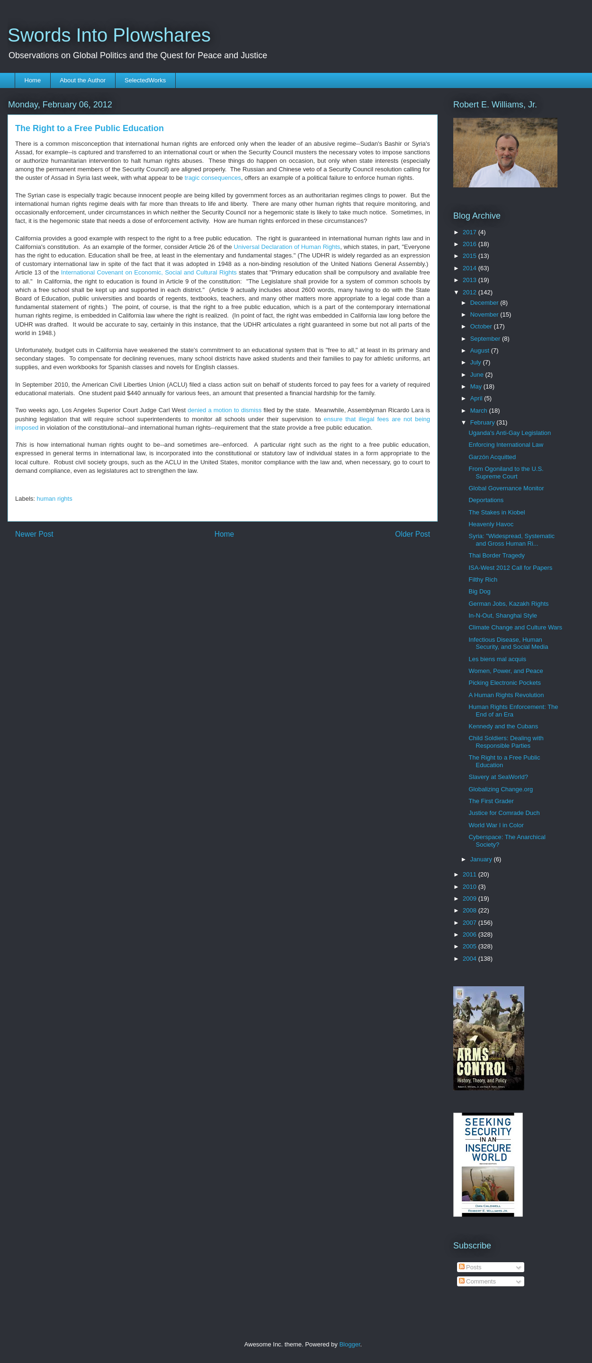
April (477, 398)
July (476, 362)
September (486, 338)
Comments (477, 1281)
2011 (470, 874)
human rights (54, 498)
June (477, 374)
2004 (470, 958)
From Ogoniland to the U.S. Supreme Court (505, 472)
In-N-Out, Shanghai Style (502, 615)
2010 (470, 886)
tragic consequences (213, 177)
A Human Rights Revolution (506, 695)
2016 (470, 244)
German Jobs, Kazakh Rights (508, 603)
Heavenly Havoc (490, 524)
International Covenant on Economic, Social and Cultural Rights (149, 272)
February (483, 422)
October (482, 326)
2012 (470, 292)
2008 (470, 910)
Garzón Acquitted (492, 456)
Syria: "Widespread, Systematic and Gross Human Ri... (511, 539)
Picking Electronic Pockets (504, 682)
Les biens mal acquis (497, 659)
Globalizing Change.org (500, 789)
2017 (470, 232)
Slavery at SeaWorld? (498, 776)
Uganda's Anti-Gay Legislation (509, 432)
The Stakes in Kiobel (496, 512)
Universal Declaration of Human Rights (287, 246)
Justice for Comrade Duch (503, 812)
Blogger (349, 1344)
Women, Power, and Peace (505, 670)
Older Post (412, 534)
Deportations (485, 500)
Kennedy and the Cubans (503, 726)
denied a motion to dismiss (224, 410)
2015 (470, 255)
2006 (470, 934)
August (480, 350)
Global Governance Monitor (506, 488)
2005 (470, 946)
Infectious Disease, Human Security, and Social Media (508, 643)
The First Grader (490, 801)
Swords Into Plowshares (109, 35)
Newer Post (34, 534)
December (485, 302)
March (479, 410)
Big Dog (479, 591)
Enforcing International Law (505, 444)
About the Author (83, 80)
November (485, 314)
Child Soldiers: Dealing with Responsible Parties (505, 742)
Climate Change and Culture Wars (515, 627)
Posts (470, 1267)
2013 (470, 279)
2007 (470, 922)
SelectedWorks (145, 80)
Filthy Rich (482, 579)
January (482, 859)
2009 (470, 898)
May (477, 386)
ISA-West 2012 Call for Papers (510, 567)
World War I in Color (495, 825)
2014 (470, 268)
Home (33, 80)
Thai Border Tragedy (496, 555)
